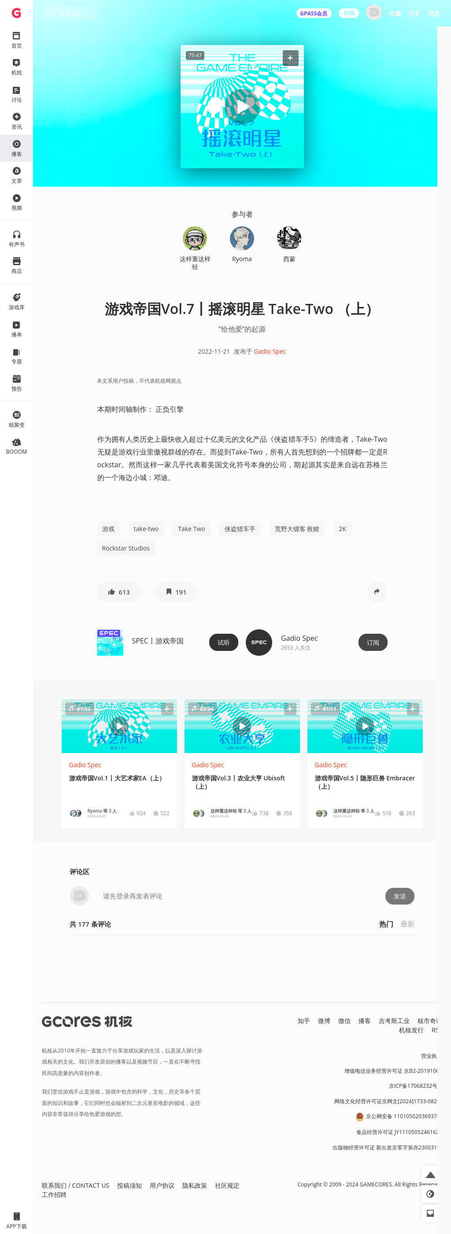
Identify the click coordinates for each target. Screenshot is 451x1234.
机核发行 (411, 1030)
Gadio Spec (270, 351)
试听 (224, 642)
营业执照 (431, 1056)
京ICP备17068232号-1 (416, 1086)
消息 (434, 13)
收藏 (395, 13)
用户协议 (162, 1185)
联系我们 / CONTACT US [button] (75, 1185)
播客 (365, 1020)
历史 (414, 13)
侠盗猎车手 (240, 529)
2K (342, 529)
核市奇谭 (430, 1020)
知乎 (304, 1020)
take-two (146, 529)
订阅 (373, 642)
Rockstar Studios (126, 548)
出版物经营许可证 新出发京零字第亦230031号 (387, 1147)
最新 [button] (407, 924)
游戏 (108, 529)
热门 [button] (386, 924)
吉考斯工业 (394, 1020)
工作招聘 (54, 1194)
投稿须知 (129, 1185)
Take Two (191, 529)
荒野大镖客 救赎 (297, 529)
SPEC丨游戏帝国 (158, 641)
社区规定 (227, 1185)
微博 (324, 1020)
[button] (290, 58)
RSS (437, 1030)
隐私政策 (194, 1185)
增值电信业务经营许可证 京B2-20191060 (393, 1071)
